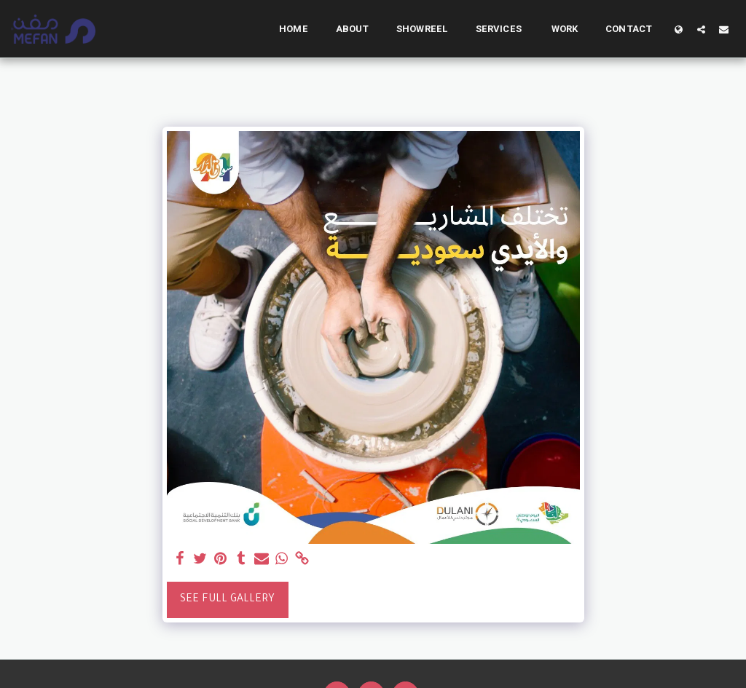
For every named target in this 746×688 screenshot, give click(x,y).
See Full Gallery (227, 600)
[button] (701, 29)
